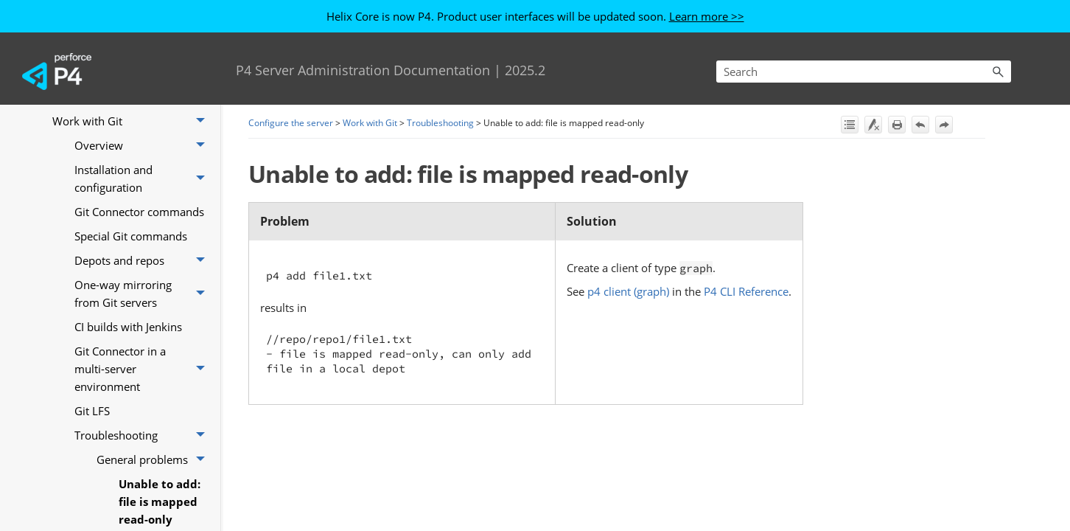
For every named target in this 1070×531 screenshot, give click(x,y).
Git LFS (92, 410)
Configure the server (290, 123)
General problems (155, 460)
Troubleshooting (143, 435)
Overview (143, 145)
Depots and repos (143, 261)
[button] (998, 71)
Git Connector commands (139, 211)
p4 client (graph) (628, 291)
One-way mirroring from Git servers (143, 294)
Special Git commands (130, 236)
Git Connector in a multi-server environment (143, 369)
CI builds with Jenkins (128, 326)
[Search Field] (863, 71)
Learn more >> (706, 16)
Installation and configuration (143, 179)
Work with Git (132, 121)
